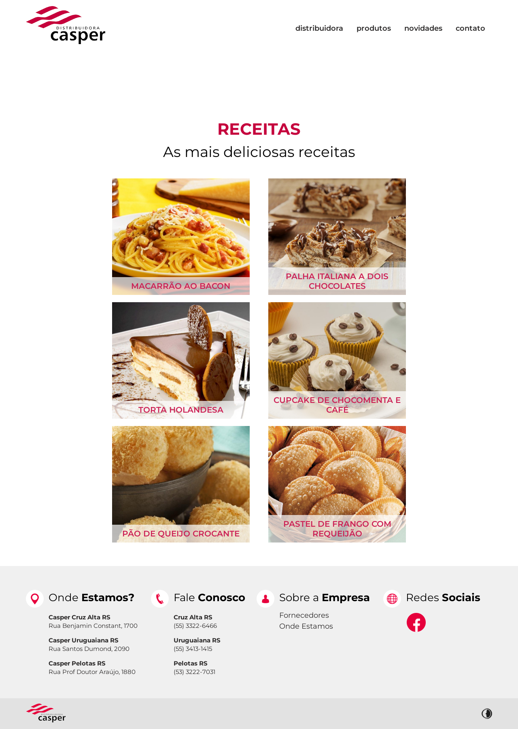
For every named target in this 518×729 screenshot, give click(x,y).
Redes (443, 597)
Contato (470, 28)
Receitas (259, 129)
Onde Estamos (306, 626)
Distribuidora (319, 28)
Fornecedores (304, 615)
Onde (91, 597)
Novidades (423, 28)
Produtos (374, 28)
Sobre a (324, 597)
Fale (209, 597)
